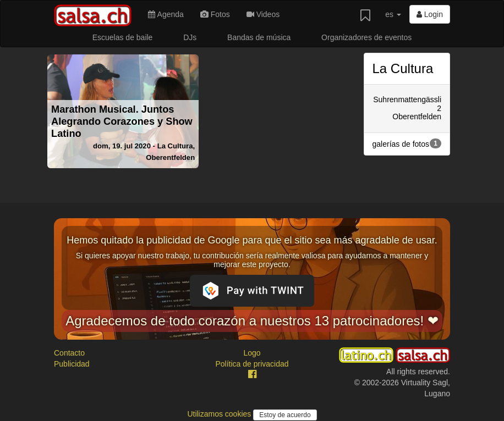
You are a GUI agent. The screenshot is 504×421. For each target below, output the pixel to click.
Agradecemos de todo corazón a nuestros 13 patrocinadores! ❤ (252, 320)
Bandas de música (259, 37)
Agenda (165, 14)
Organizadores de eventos (366, 37)
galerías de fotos (407, 143)
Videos (263, 14)
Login (430, 14)
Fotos (215, 14)
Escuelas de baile (122, 37)
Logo (251, 352)
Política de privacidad (251, 363)
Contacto (69, 352)
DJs (189, 37)
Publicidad (72, 363)
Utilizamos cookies (220, 413)
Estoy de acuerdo (284, 415)
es (393, 14)
